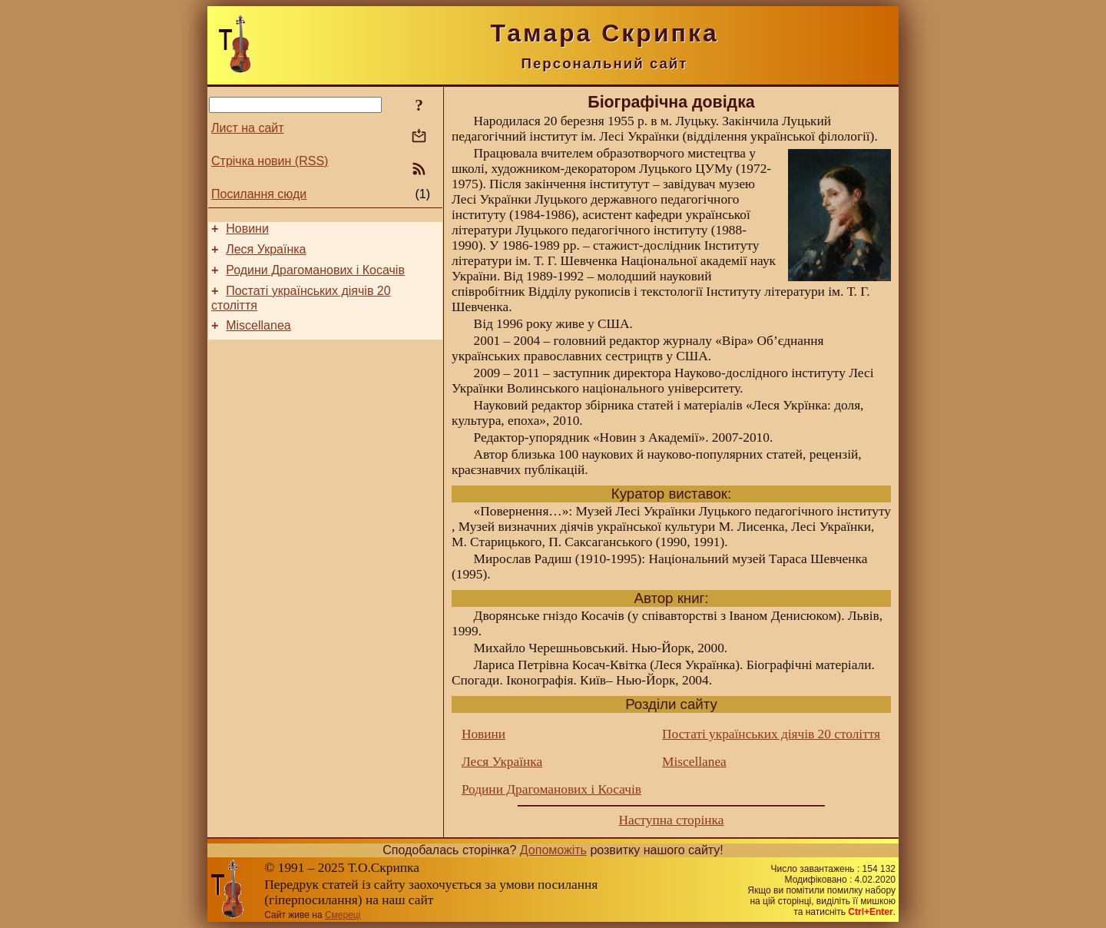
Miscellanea (258, 336)
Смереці (342, 915)
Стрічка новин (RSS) (269, 160)
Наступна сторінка (671, 820)
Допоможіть (553, 850)
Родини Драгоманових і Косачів (315, 276)
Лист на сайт (247, 127)
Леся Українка (266, 253)
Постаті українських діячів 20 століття (771, 734)
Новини (247, 230)
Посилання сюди (258, 194)
